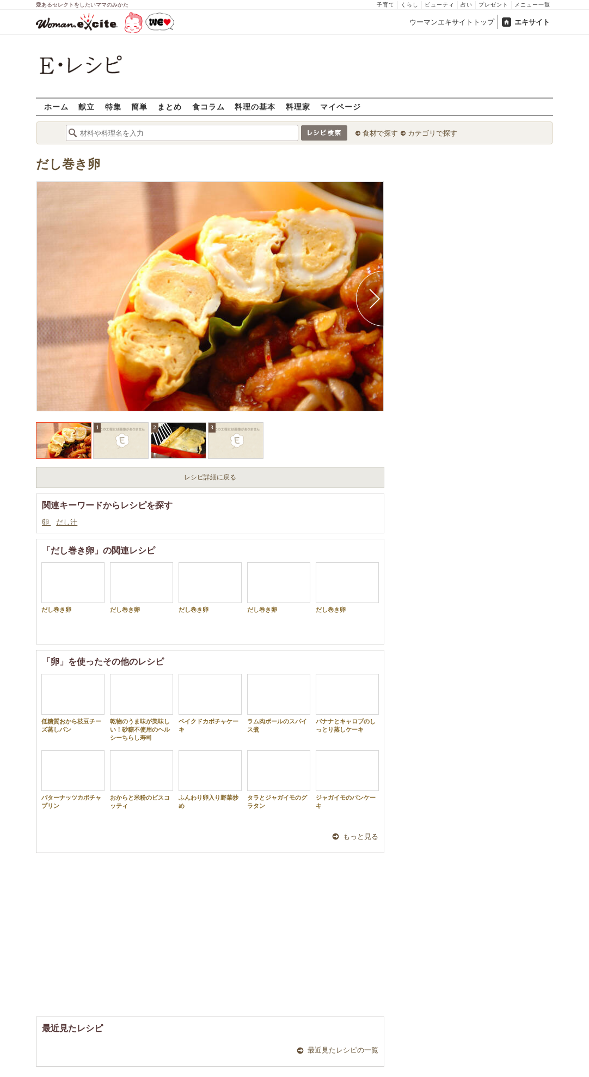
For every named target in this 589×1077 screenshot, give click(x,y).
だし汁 (66, 522)
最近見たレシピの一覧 (343, 1050)
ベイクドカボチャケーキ (210, 703)
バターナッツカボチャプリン (73, 779)
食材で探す (380, 133)
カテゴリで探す (432, 133)
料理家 (298, 106)
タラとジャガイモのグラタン (278, 779)
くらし (410, 5)
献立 (86, 106)
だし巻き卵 (68, 164)
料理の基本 (255, 106)
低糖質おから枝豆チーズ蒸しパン (73, 703)
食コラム (208, 106)
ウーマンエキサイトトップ (451, 22)
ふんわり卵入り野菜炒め (210, 779)
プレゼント (493, 5)
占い (467, 5)
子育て (386, 5)
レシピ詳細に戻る (210, 477)
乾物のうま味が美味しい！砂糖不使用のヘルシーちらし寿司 (141, 707)
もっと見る (360, 836)
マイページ (340, 106)
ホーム (56, 106)
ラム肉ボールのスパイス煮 (278, 703)
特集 (113, 106)
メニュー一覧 (532, 5)
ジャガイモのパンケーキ (347, 779)
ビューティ (440, 5)
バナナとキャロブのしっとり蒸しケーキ (347, 703)
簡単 (139, 106)
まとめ (169, 106)
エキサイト (532, 22)
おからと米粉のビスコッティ (141, 779)
